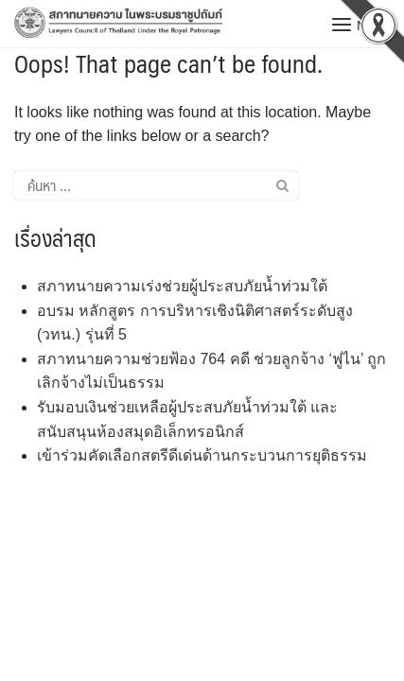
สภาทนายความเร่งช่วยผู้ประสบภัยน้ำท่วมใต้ (182, 286)
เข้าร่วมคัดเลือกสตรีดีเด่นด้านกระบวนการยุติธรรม (202, 455)
